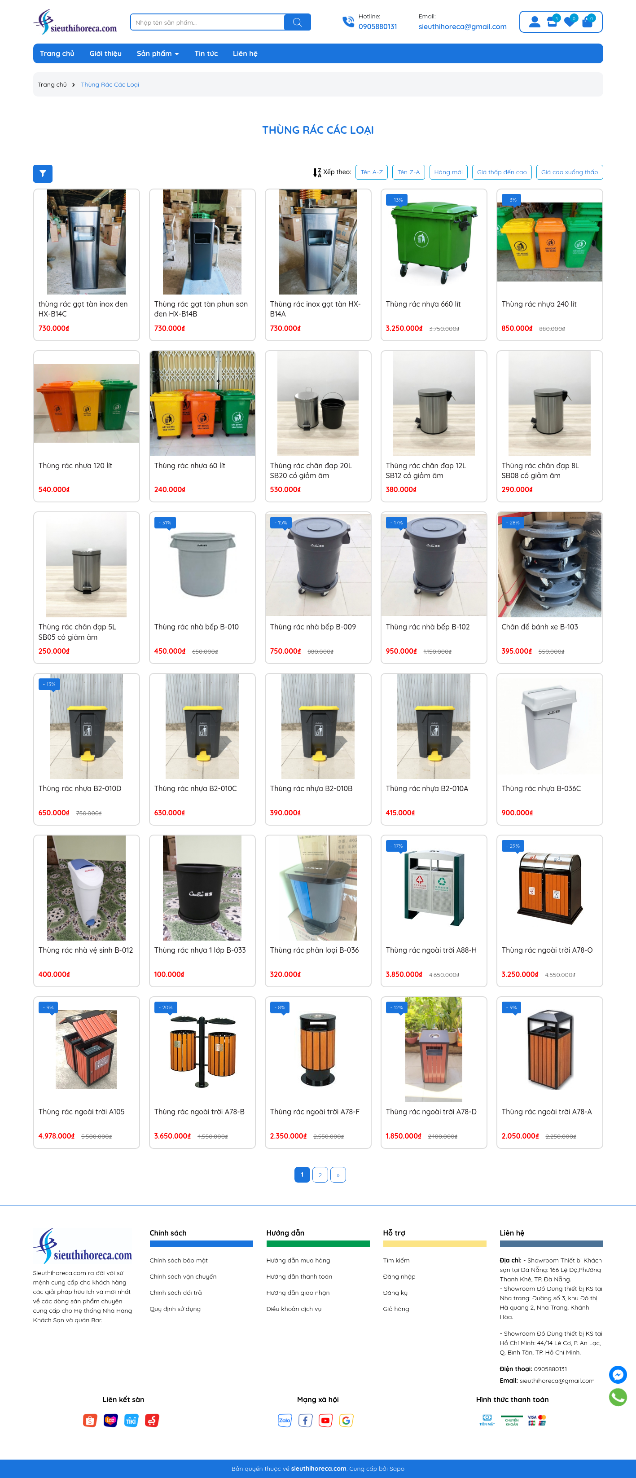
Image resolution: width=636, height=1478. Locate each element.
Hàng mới (448, 172)
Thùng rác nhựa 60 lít (190, 465)
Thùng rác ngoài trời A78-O (547, 950)
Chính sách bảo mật (179, 1260)
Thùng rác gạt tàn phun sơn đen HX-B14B (201, 308)
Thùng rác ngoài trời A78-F (315, 1111)
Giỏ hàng (396, 1309)
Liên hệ (245, 53)
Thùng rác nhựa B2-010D (80, 788)
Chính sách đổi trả (176, 1293)
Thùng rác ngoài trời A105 (82, 1111)
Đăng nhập (399, 1276)
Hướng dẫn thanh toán (300, 1276)
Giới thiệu (106, 53)
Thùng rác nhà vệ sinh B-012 (86, 950)
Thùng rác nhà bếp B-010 (196, 626)
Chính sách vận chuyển (183, 1276)
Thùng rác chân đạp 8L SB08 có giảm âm (540, 470)
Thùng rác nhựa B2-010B (311, 788)
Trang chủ (57, 53)
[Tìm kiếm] (297, 22)
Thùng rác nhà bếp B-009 (313, 626)
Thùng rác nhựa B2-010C (195, 788)
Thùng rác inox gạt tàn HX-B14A (315, 308)
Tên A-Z (371, 172)
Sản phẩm (155, 53)
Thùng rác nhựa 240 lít (539, 303)
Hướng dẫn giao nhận (298, 1293)
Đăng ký (395, 1293)
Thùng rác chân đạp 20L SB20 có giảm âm (311, 470)
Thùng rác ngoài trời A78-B (199, 1111)
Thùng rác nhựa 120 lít (76, 465)
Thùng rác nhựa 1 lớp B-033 (200, 950)
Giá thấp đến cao (502, 172)
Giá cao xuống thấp (569, 172)
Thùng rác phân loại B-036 (314, 950)
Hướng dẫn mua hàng (298, 1260)
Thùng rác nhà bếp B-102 (428, 626)
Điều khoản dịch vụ (294, 1309)
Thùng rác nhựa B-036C (541, 788)
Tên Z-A (408, 172)
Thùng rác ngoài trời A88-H (431, 950)
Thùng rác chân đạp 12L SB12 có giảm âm (426, 470)
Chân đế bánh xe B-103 (540, 626)
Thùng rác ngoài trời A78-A (547, 1111)
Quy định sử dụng (175, 1309)
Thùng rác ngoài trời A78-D (431, 1111)
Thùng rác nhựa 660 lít (423, 303)
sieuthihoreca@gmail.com (463, 26)
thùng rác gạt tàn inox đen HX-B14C (83, 308)
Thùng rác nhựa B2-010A (427, 788)
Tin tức (206, 53)
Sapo (397, 1469)
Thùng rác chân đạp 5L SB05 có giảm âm (77, 631)
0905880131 (378, 26)
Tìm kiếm (396, 1260)
